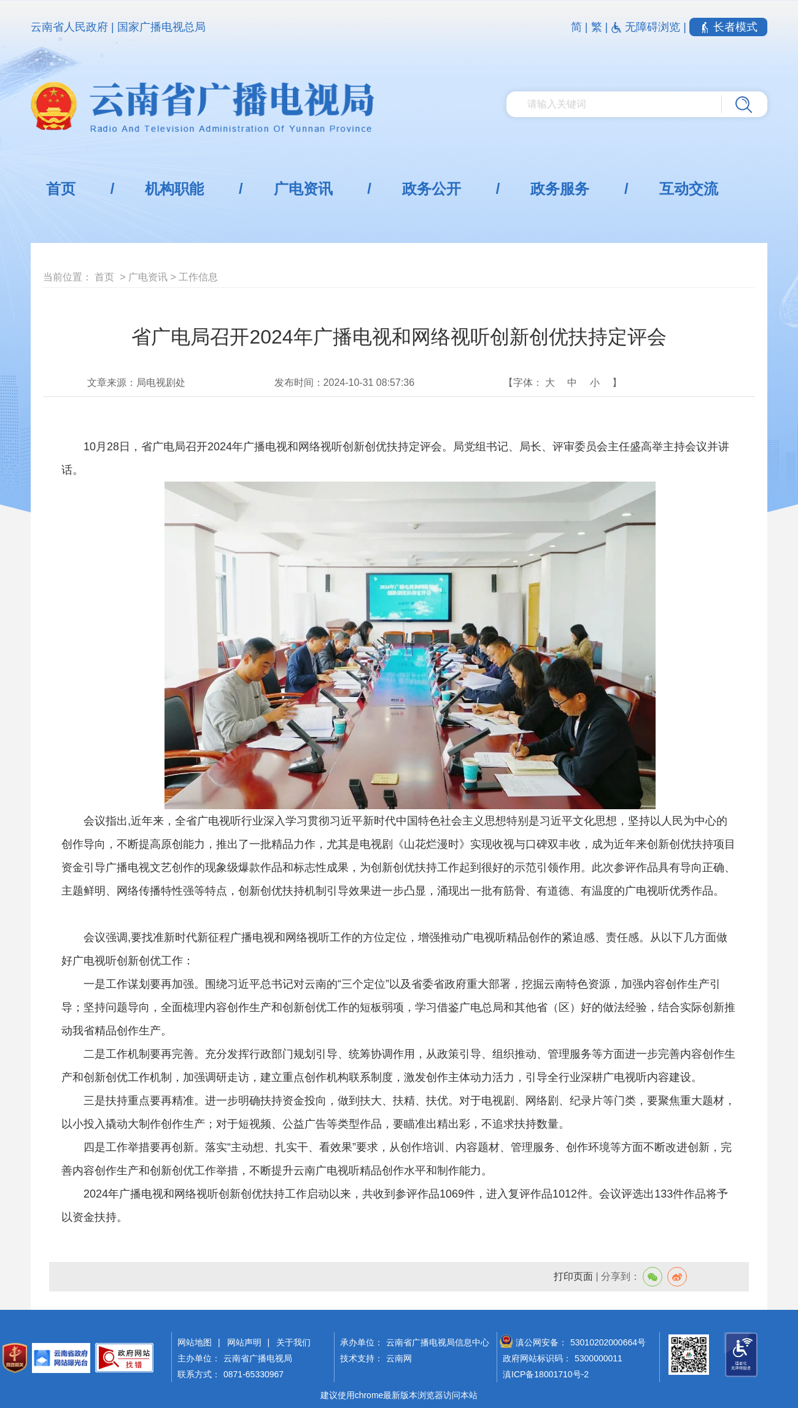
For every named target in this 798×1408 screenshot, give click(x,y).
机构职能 (174, 188)
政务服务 (559, 188)
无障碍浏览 (647, 27)
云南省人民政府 (69, 27)
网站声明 (244, 1342)
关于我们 (293, 1342)
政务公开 (431, 188)
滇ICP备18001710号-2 (546, 1374)
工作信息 (198, 277)
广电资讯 (303, 188)
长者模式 (728, 27)
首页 (61, 188)
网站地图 (194, 1342)
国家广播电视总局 (161, 27)
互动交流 (688, 188)
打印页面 (573, 1276)
